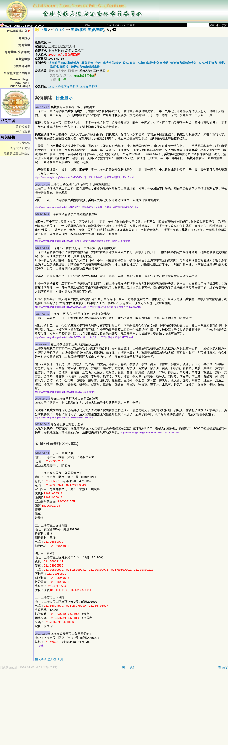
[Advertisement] (59, 709)
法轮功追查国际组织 (17, 153)
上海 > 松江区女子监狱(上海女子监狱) (73, 86)
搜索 (212, 25)
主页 (60, 659)
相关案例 (41, 659)
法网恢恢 (24, 143)
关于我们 (129, 667)
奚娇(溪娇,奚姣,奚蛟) (87, 30)
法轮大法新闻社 (20, 148)
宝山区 (58, 30)
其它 (225, 25)
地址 (218, 25)
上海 (43, 30)
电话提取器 (22, 132)
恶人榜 (51, 659)
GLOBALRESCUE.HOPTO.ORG (22, 25)
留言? (223, 667)
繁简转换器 (22, 126)
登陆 (87, 25)
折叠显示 (64, 97)
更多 (41, 646)
